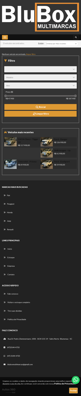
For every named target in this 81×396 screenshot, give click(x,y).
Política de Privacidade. (65, 384)
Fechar (73, 390)
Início (8, 249)
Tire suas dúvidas (13, 311)
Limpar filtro (41, 113)
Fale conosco (11, 294)
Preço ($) (9, 92)
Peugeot (9, 204)
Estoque (9, 257)
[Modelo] (40, 77)
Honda (8, 212)
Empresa (9, 266)
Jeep (7, 221)
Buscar (41, 107)
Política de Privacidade (15, 319)
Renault (9, 229)
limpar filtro (31, 54)
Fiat (7, 195)
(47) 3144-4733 (12, 356)
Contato (9, 274)
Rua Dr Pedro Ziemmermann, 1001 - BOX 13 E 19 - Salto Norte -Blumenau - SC (38, 339)
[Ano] (40, 85)
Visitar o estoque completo (17, 302)
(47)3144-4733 (12, 347)
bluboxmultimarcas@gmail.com (18, 364)
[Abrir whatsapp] (75, 380)
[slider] (5, 96)
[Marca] (40, 69)
